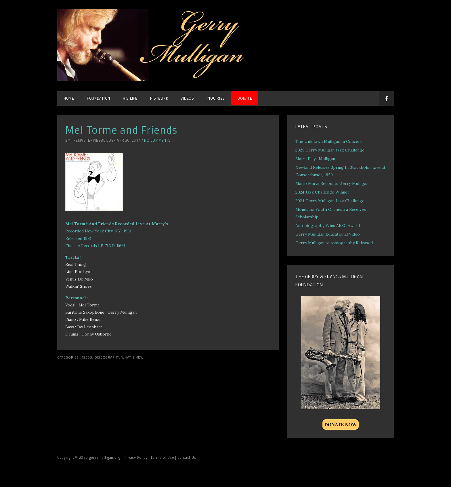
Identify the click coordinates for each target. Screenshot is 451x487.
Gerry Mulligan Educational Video (327, 234)
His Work (159, 98)
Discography (107, 357)
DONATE (245, 98)
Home (69, 98)
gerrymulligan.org (105, 457)
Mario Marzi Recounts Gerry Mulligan (331, 183)
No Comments (157, 140)
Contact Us (186, 457)
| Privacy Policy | (135, 457)
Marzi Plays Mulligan (315, 158)
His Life (130, 98)
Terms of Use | (163, 457)
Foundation (98, 98)
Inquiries (216, 98)
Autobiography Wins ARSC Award (327, 225)
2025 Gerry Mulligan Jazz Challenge (329, 150)
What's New (132, 357)
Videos (187, 98)
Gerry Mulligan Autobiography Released (334, 242)
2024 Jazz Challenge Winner (322, 192)
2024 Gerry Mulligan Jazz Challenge (329, 200)
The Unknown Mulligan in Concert (328, 141)
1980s (86, 357)
